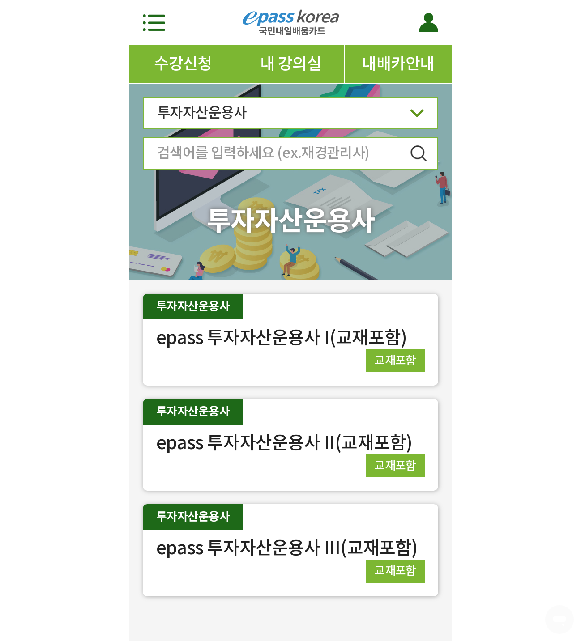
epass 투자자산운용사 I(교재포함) (281, 337)
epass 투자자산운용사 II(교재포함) (284, 442)
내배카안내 (398, 63)
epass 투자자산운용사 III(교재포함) (287, 547)
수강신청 (183, 63)
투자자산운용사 (290, 115)
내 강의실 (290, 63)
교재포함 (395, 360)
